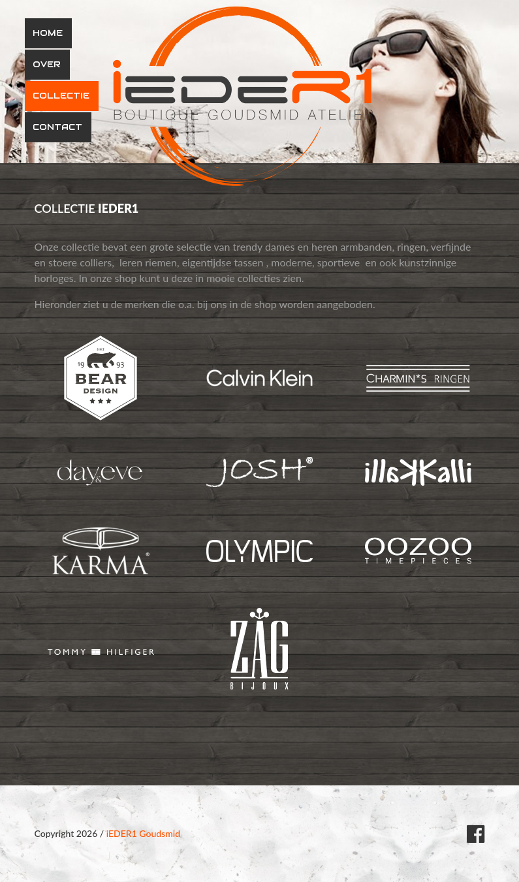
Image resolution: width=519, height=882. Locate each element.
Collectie (61, 95)
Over (47, 64)
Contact (57, 127)
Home (48, 33)
